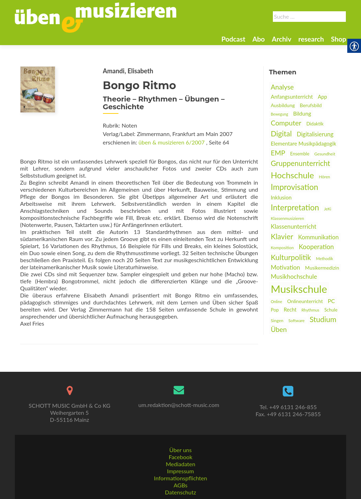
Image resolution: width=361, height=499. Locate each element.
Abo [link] (258, 39)
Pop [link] (275, 310)
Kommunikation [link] (318, 237)
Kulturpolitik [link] (291, 257)
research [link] (311, 39)
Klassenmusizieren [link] (287, 218)
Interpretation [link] (295, 207)
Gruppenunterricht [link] (300, 163)
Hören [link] (324, 176)
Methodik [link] (324, 258)
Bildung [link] (302, 113)
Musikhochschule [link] (294, 276)
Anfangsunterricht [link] (292, 96)
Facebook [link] (180, 457)
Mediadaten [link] (180, 464)
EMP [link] (278, 153)
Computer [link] (286, 123)
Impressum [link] (180, 471)
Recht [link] (290, 310)
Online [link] (276, 301)
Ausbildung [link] (283, 105)
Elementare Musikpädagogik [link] (303, 143)
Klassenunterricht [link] (293, 226)
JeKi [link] (327, 209)
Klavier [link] (282, 236)
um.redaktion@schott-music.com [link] (179, 404)
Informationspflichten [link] (180, 478)
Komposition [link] (282, 247)
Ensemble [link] (299, 153)
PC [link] (331, 300)
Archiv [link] (281, 39)
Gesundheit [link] (324, 153)
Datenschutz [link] (180, 492)
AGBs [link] (180, 485)
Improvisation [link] (294, 187)
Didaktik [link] (315, 124)
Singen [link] (277, 320)
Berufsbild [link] (311, 105)
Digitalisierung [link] (315, 134)
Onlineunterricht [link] (305, 301)
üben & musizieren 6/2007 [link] (172, 142)
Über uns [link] (180, 449)
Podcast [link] (233, 39)
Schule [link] (330, 310)
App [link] (322, 97)
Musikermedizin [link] (322, 268)
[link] (95, 17)
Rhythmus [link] (310, 310)
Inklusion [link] (281, 197)
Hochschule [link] (292, 175)
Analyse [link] (282, 87)
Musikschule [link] (299, 289)
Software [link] (296, 320)
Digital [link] (281, 133)
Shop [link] (338, 39)
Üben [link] (279, 329)
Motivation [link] (285, 267)
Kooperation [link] (316, 247)
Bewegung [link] (279, 114)
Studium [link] (323, 319)
